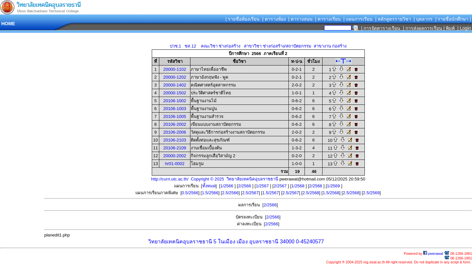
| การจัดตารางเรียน (381, 28)
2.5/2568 (311, 192)
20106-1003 (174, 108)
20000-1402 (174, 85)
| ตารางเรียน (328, 19)
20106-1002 (174, 100)
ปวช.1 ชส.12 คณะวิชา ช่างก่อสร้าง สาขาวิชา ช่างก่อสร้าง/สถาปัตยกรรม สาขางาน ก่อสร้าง (258, 46)
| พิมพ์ (449, 28)
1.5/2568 (331, 192)
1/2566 (227, 185)
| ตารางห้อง (274, 19)
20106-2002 (174, 124)
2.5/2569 (371, 192)
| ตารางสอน (300, 19)
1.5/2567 (270, 192)
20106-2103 (174, 140)
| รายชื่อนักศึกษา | (453, 19)
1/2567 (263, 185)
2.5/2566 (230, 192)
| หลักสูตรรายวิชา (393, 19)
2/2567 (281, 185)
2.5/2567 (250, 192)
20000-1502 (174, 92)
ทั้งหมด (209, 185)
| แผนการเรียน (358, 19)
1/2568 (298, 185)
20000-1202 (174, 77)
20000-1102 (174, 69)
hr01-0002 (174, 163)
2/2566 (245, 185)
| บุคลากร (423, 19)
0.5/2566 (190, 192)
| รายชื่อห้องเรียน (243, 19)
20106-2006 (174, 132)
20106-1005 (174, 116)
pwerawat (433, 253)
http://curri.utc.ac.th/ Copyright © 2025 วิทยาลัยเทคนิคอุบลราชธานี (214, 179)
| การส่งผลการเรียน (422, 28)
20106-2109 (174, 147)
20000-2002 (174, 155)
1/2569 (334, 185)
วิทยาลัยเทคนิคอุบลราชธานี (180, 241)
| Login (463, 28)
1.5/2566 (210, 192)
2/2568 (316, 185)
